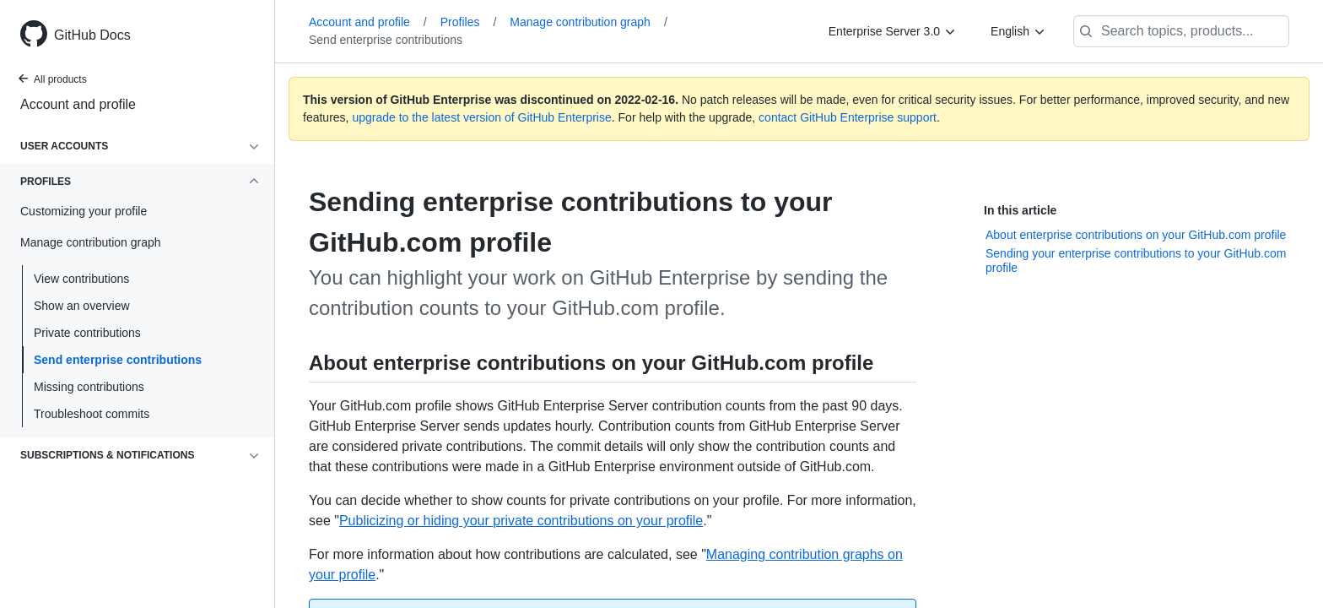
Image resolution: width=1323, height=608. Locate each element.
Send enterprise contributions (118, 359)
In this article (1020, 210)
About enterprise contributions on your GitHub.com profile (1136, 235)
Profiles (468, 22)
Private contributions (87, 332)
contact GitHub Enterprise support (848, 117)
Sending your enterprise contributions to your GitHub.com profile (1136, 261)
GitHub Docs (92, 35)
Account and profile (78, 104)
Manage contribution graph (588, 22)
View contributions (81, 278)
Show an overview (82, 305)
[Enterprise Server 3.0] (892, 31)
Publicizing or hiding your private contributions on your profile (521, 520)
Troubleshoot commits (91, 414)
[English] (1018, 31)
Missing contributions (89, 387)
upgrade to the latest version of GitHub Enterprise (481, 117)
